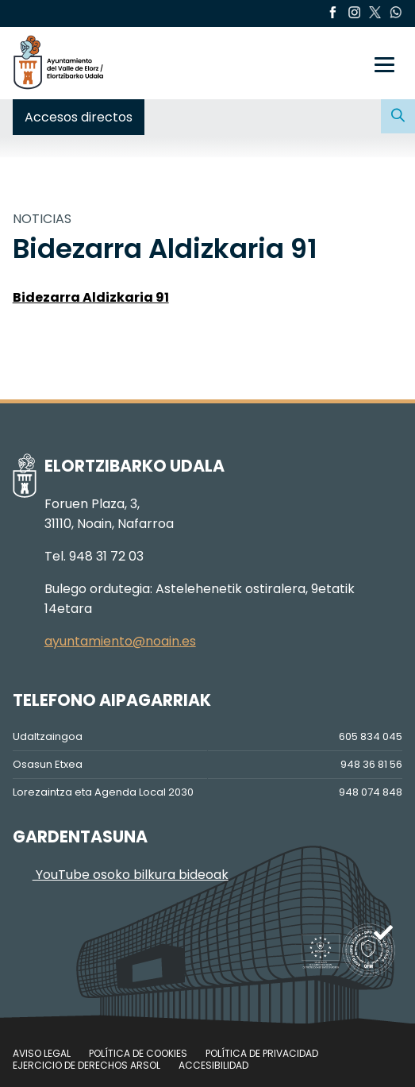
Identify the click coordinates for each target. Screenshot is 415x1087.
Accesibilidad (213, 1065)
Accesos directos (79, 117)
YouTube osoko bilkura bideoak (121, 874)
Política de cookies (138, 1053)
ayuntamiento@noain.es (120, 641)
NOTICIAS (42, 219)
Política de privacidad (262, 1053)
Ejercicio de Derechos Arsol (86, 1065)
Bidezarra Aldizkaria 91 (91, 297)
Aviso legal (42, 1053)
